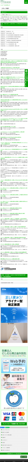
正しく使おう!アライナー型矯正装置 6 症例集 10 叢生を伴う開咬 (13, 213)
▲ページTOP (23, 457)
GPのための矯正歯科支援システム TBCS (8, 126)
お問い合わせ (14, 461)
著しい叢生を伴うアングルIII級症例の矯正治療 (9, 94)
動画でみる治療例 (5, 432)
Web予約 (23, 461)
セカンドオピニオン (6, 429)
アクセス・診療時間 (6, 447)
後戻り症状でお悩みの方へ (7, 445)
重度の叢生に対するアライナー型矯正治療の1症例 (10, 258)
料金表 (3, 442)
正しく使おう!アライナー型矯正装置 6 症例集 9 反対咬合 (11, 208)
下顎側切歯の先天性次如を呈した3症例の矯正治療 (10, 67)
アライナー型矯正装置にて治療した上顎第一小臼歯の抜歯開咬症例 (13, 226)
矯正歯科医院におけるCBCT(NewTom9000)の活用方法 (11, 137)
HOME (4, 461)
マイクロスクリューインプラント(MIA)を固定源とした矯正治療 (12, 131)
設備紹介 (4, 437)
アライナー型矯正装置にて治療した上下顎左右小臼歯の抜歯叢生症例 (14, 252)
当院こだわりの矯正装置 (6, 434)
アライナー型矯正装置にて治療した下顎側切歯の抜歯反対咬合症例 (13, 237)
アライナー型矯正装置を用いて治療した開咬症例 (10, 244)
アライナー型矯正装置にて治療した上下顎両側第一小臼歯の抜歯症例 (14, 218)
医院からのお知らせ (6, 450)
